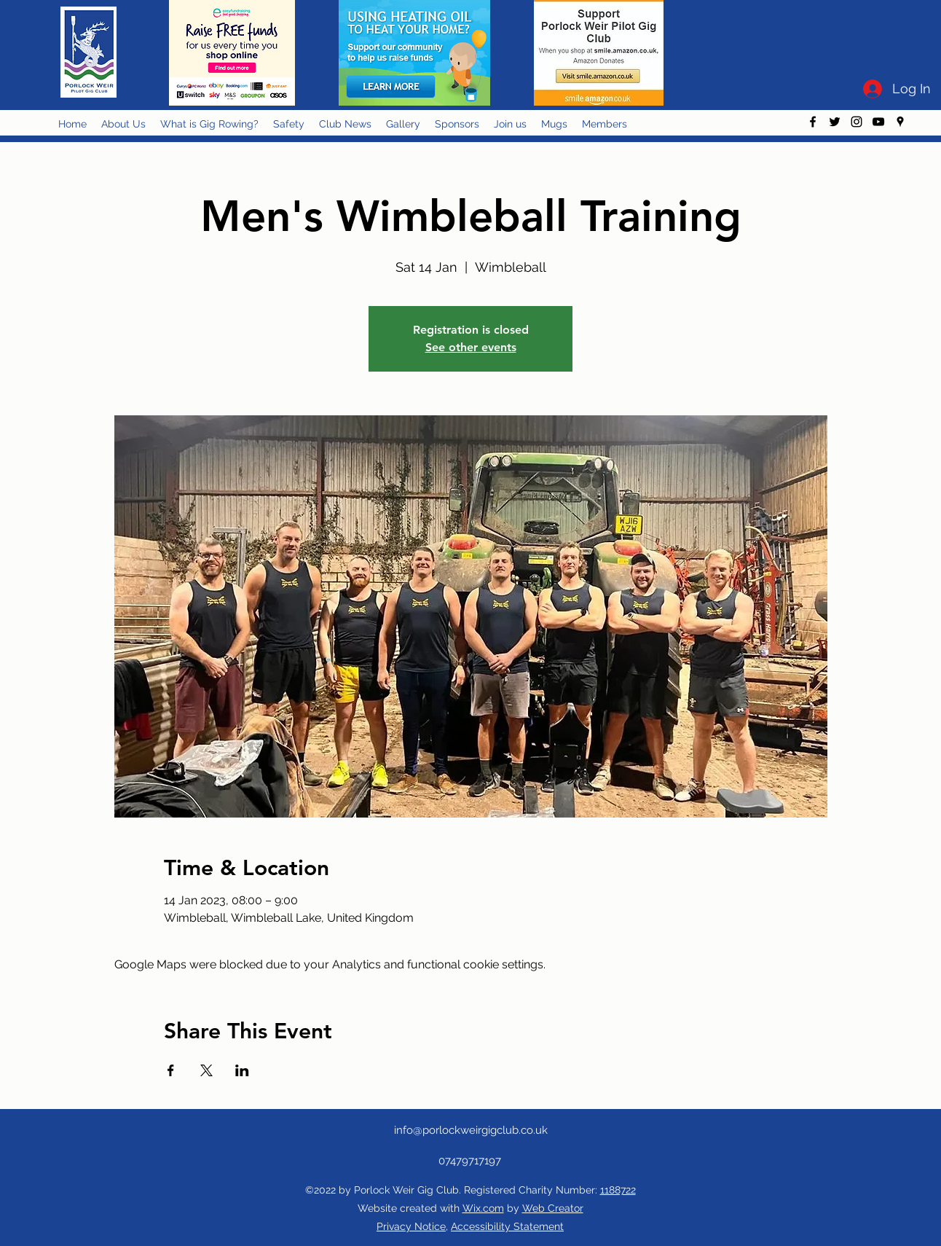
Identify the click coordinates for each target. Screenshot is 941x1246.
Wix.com (483, 1208)
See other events (470, 347)
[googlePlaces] (900, 121)
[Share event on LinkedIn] (242, 1070)
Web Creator (552, 1208)
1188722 (618, 1190)
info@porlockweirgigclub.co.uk (471, 1130)
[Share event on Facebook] (171, 1070)
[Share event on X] (206, 1070)
